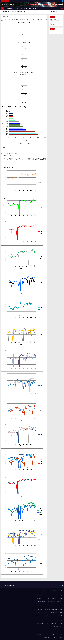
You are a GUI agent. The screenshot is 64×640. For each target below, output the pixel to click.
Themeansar (18, 589)
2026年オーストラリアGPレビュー (47, 626)
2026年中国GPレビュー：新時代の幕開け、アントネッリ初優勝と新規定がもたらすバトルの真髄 (49, 629)
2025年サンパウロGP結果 (41, 601)
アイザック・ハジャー (44, 631)
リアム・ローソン (46, 634)
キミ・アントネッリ (59, 631)
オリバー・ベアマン (52, 631)
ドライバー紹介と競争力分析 (9, 8)
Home (36, 590)
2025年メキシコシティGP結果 (47, 620)
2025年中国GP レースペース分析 (57, 620)
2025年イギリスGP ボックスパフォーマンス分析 (55, 590)
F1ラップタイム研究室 (7, 4)
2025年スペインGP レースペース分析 (57, 609)
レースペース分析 (39, 4)
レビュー (35, 4)
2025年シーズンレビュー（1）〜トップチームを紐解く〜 (54, 601)
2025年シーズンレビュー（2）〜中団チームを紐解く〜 (54, 604)
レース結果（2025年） (47, 637)
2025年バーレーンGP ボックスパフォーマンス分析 (42, 612)
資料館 (30, 8)
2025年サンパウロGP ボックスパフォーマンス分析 (42, 598)
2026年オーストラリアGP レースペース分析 (56, 623)
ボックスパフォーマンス (51, 4)
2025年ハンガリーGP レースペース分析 (56, 615)
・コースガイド (52, 24)
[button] (59, 8)
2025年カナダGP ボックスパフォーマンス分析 (56, 595)
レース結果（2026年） (55, 637)
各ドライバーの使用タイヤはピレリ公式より (8, 162)
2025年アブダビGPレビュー (43, 590)
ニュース (56, 4)
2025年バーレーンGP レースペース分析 (56, 612)
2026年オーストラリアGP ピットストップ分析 (42, 623)
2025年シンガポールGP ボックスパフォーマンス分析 (55, 606)
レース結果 (44, 4)
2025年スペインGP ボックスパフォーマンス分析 (43, 609)
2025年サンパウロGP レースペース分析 (56, 598)
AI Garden (34, 8)
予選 (46, 4)
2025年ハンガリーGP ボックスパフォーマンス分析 (42, 615)
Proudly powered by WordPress (5, 589)
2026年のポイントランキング (58, 626)
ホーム (49, 11)
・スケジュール (52, 23)
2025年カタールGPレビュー (43, 595)
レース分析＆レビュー (18, 8)
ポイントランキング (60, 4)
